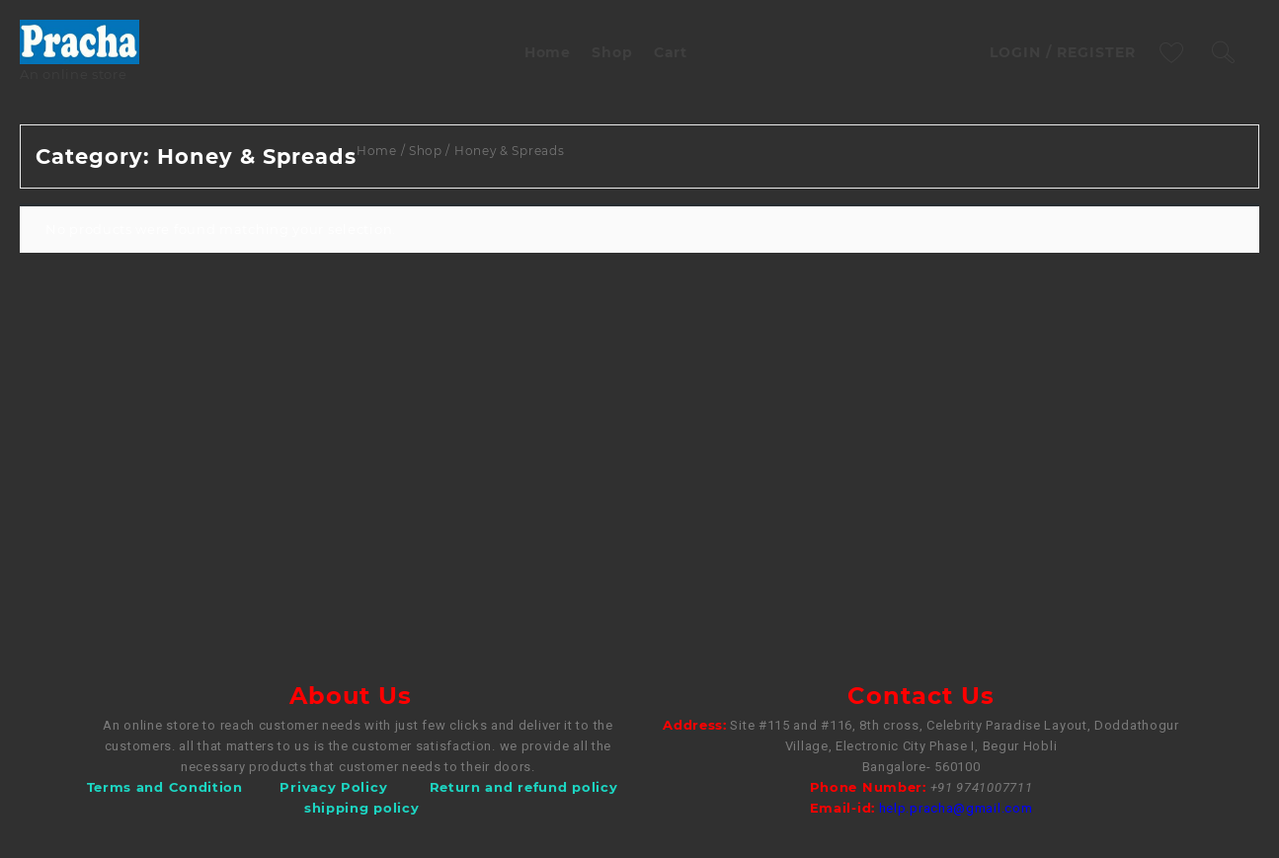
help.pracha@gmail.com (956, 808)
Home (377, 150)
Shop (425, 150)
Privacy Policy (333, 787)
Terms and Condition (165, 787)
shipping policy (362, 808)
